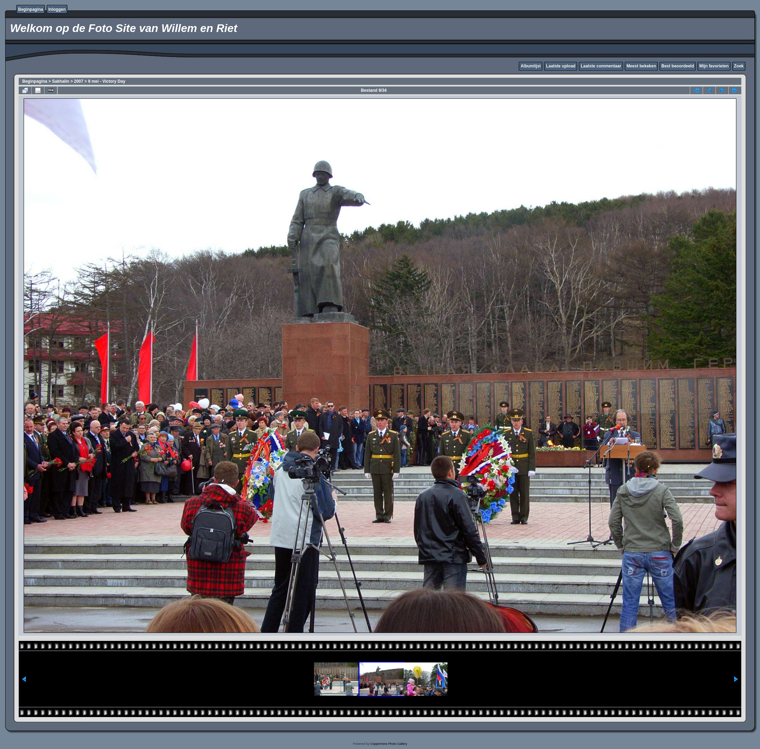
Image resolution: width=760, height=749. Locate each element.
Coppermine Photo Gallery (388, 744)
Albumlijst (530, 66)
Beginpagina (30, 9)
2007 (78, 81)
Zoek (739, 66)
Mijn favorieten (714, 66)
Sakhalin (60, 81)
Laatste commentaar (601, 66)
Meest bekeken (641, 66)
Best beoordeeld (677, 66)
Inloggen (57, 9)
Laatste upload (560, 66)
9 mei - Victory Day (106, 81)
